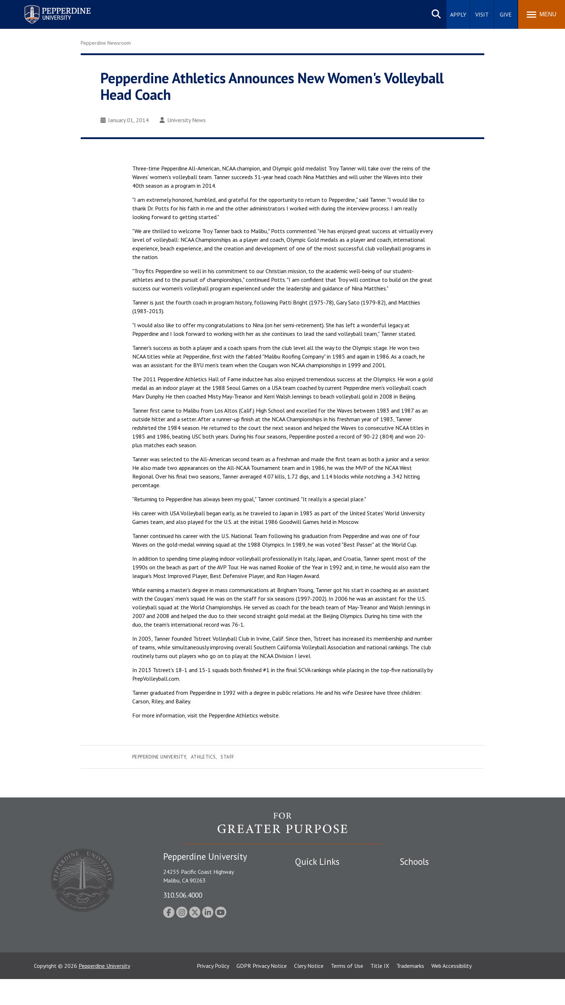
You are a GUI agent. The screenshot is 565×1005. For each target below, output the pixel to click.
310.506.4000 (182, 894)
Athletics (203, 757)
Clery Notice (309, 991)
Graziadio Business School (431, 900)
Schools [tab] (414, 861)
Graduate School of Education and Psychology (456, 912)
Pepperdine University (159, 757)
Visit (482, 14)
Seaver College (418, 875)
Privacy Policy (213, 991)
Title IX (379, 991)
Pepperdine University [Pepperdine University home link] (49, 7)
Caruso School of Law (426, 887)
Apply (458, 14)
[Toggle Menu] (541, 14)
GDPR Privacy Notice (261, 991)
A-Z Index (306, 938)
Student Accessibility (320, 887)
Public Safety (311, 875)
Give (506, 14)
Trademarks (410, 991)
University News (183, 120)
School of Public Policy (427, 925)
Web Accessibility (451, 991)
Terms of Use (347, 991)
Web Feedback (312, 962)
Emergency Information (323, 900)
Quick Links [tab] (317, 861)
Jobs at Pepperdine (317, 912)
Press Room (309, 950)
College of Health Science (431, 938)
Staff (227, 757)
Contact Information (320, 925)
